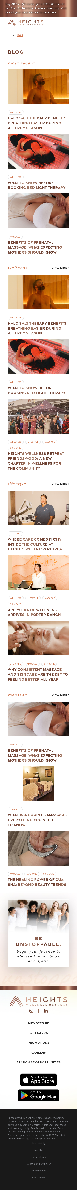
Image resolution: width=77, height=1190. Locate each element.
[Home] (25, 23)
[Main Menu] (66, 22)
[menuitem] (38, 1143)
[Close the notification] (72, 4)
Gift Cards (38, 1033)
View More (60, 268)
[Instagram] (31, 1011)
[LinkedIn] (46, 1011)
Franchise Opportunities (38, 1062)
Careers (38, 1052)
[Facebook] (39, 1011)
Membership (38, 1023)
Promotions (38, 1042)
